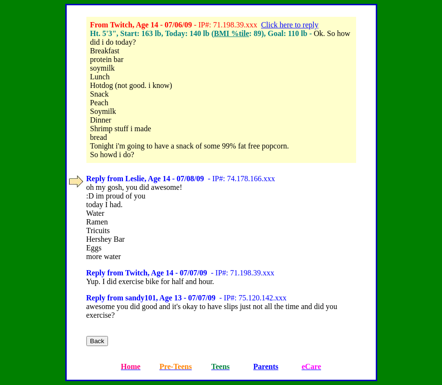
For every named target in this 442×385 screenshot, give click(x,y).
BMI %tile (231, 33)
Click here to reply (290, 25)
